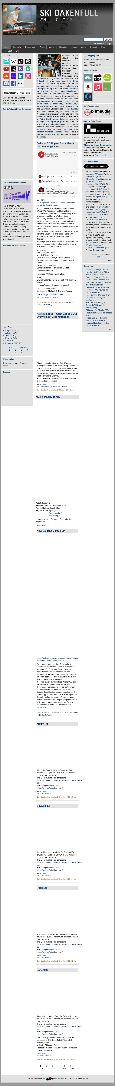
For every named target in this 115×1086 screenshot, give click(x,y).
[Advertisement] (18, 389)
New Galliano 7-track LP (51, 531)
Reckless (42, 888)
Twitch (9, 214)
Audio (42, 47)
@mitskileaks (92, 204)
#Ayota (106, 207)
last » (73, 1068)
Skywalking (43, 806)
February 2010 (11, 343)
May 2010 (9, 338)
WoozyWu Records (44, 196)
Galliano (55, 297)
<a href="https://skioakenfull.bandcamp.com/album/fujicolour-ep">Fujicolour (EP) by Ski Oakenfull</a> (16, 144)
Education (63, 47)
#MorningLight (101, 209)
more (110, 261)
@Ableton (91, 181)
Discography (30, 47)
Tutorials (64, 386)
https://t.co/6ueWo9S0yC (97, 212)
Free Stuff (8, 51)
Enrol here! (100, 155)
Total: (93, 65)
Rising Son (51, 88)
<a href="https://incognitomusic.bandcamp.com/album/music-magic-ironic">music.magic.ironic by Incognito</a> (66, 450)
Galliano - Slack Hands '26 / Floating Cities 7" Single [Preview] (74, 196)
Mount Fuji (43, 723)
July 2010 (9, 333)
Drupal (61, 1078)
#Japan (98, 245)
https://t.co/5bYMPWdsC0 (98, 184)
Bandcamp (54, 515)
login (109, 44)
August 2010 (10, 330)
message (41, 137)
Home (6, 47)
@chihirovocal (93, 242)
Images (74, 47)
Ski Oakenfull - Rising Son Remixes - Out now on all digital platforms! (97, 290)
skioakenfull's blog (45, 305)
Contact (93, 47)
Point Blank (45, 386)
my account (98, 44)
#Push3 (101, 181)
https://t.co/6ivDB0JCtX (97, 215)
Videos (51, 47)
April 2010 (9, 341)
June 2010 (9, 335)
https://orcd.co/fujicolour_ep (50, 788)
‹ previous (23, 347)
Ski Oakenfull (46, 297)
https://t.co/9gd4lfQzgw (97, 197)
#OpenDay (91, 179)
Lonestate (42, 970)
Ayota (83, 47)
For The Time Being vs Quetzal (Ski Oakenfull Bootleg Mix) (96, 305)
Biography (17, 47)
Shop (103, 47)
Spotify (53, 510)
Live (17, 51)
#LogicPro (104, 192)
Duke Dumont (66, 106)
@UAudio (98, 174)
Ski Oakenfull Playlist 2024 (97, 310)
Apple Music (55, 513)
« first (11, 347)
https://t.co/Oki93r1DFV (97, 232)
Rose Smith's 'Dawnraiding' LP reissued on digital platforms (97, 297)
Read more (69, 302)
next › (63, 1068)
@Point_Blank (96, 176)
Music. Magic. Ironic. (48, 396)
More (110, 329)
